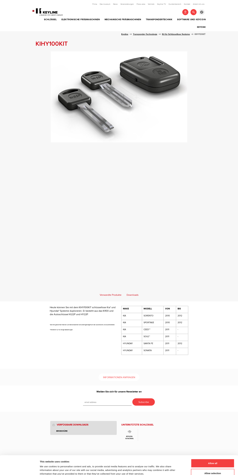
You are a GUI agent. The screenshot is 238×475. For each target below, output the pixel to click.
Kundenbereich (175, 4)
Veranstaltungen (127, 4)
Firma (94, 4)
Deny (213, 467)
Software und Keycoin (191, 19)
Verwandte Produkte (110, 295)
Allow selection (212, 457)
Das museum (105, 4)
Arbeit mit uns (198, 4)
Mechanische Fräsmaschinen (123, 19)
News (115, 4)
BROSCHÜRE (61, 431)
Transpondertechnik (159, 19)
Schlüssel (50, 19)
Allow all (212, 447)
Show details (159, 467)
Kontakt (187, 4)
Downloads (132, 295)
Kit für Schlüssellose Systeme (176, 34)
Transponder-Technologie (145, 34)
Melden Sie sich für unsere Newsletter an (119, 391)
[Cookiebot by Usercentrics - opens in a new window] (19, 469)
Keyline (124, 34)
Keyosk (201, 27)
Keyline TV (161, 4)
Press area (141, 4)
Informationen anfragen (119, 377)
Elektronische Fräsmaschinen (80, 19)
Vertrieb (151, 4)
